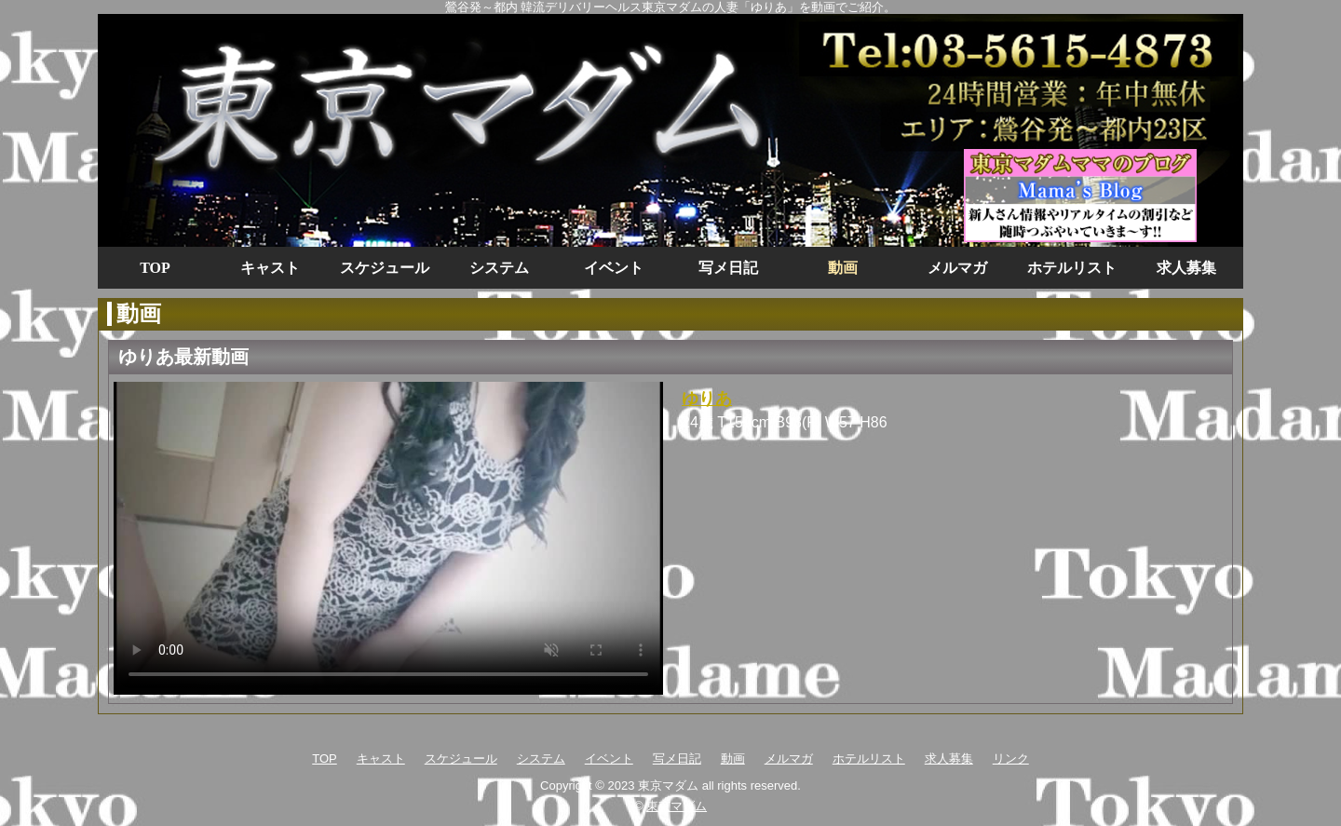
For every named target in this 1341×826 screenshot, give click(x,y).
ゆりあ (707, 398)
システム (499, 268)
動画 (843, 268)
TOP (155, 268)
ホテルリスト (1072, 268)
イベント (613, 268)
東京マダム (676, 806)
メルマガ (957, 268)
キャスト (270, 268)
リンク (1011, 758)
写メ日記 (728, 268)
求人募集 (1186, 268)
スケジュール (384, 268)
